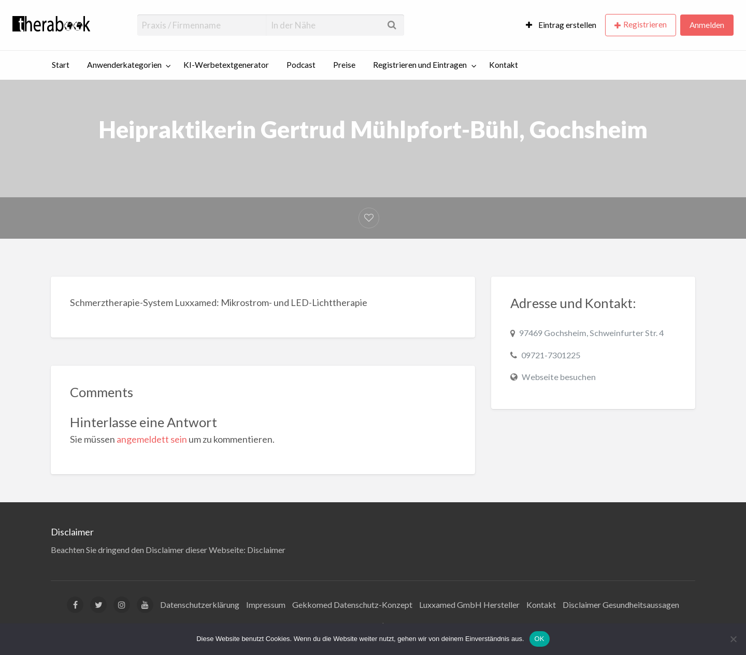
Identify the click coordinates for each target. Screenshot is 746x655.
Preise (344, 64)
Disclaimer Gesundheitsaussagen (621, 604)
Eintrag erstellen (561, 25)
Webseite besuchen (559, 377)
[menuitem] (561, 25)
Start (60, 64)
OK (539, 639)
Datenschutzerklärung (199, 604)
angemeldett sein (152, 439)
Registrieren (645, 24)
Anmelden (707, 25)
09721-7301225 (550, 355)
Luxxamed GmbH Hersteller (469, 604)
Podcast (300, 64)
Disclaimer (266, 550)
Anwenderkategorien (124, 64)
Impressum (265, 604)
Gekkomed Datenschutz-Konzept (352, 604)
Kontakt (503, 64)
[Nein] (733, 639)
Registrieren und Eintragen (420, 64)
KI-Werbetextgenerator (226, 64)
